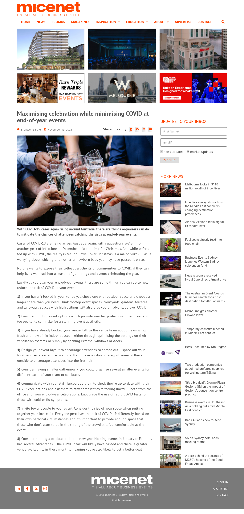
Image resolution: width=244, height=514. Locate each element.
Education (137, 26)
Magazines (80, 27)
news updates (173, 156)
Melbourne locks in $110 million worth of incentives (203, 191)
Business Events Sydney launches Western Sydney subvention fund (202, 266)
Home (25, 27)
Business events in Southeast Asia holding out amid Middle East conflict (205, 411)
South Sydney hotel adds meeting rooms (202, 445)
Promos (58, 27)
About (161, 26)
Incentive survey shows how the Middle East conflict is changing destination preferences (204, 213)
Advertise (183, 27)
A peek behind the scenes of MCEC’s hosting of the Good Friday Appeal (204, 464)
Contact (204, 27)
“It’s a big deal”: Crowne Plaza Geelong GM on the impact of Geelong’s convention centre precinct (205, 393)
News (41, 27)
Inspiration (108, 26)
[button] (223, 27)
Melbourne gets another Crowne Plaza (201, 318)
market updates (201, 156)
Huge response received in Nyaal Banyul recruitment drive (205, 282)
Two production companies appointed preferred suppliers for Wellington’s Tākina (204, 373)
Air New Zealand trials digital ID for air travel (204, 229)
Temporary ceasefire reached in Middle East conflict (204, 336)
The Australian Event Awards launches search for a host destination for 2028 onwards (205, 302)
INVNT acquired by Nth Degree (205, 352)
